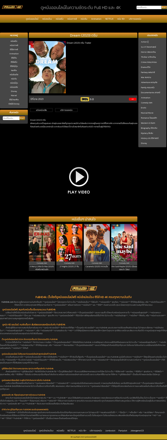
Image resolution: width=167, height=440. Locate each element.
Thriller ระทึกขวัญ (148, 57)
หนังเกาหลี (72, 18)
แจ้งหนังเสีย (41, 110)
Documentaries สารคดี (150, 92)
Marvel (14, 95)
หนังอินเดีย (14, 74)
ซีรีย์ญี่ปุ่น (14, 66)
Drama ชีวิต (145, 67)
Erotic (143, 107)
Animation (96, 18)
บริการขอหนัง (135, 18)
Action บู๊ (144, 42)
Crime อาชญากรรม (149, 62)
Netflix (14, 70)
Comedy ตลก (146, 102)
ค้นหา (22, 118)
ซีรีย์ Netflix (14, 99)
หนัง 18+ (121, 18)
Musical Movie (147, 113)
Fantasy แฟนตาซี (148, 72)
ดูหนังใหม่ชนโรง (46, 430)
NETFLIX (109, 18)
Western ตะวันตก (148, 123)
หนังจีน (84, 18)
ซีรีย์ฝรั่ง (14, 62)
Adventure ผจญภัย (149, 82)
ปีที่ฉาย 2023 (36, 99)
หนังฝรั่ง (59, 18)
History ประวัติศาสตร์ (150, 138)
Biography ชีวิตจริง (149, 128)
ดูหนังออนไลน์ (32, 18)
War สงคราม (146, 77)
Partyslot (123, 430)
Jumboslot (110, 430)
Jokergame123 (137, 430)
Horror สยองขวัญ (148, 52)
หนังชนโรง (47, 18)
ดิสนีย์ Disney (13, 103)
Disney (14, 91)
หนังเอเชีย (14, 87)
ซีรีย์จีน (14, 57)
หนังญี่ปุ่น (14, 82)
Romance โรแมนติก (149, 118)
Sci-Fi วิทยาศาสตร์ (148, 47)
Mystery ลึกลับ (147, 133)
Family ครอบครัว (147, 87)
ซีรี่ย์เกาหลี (14, 49)
